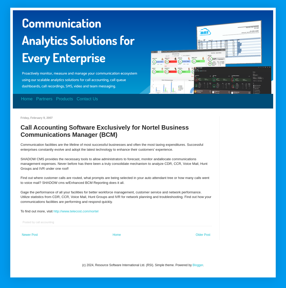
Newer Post (30, 235)
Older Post (203, 235)
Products (64, 98)
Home (27, 98)
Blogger (198, 265)
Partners (44, 98)
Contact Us (87, 98)
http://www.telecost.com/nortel (75, 211)
